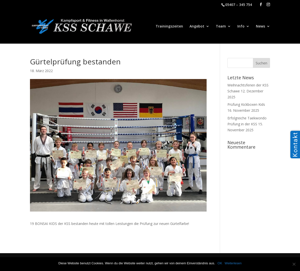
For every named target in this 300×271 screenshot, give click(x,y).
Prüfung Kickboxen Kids (246, 104)
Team (221, 26)
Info (241, 26)
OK (220, 263)
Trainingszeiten (169, 26)
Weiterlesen (233, 263)
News (260, 26)
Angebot (197, 26)
